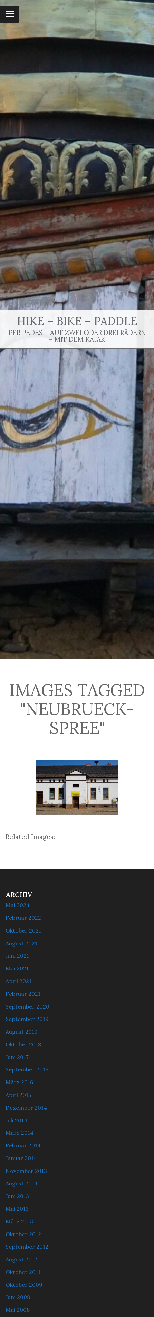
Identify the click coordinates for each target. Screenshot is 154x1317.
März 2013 (19, 1221)
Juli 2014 (16, 1120)
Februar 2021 (23, 993)
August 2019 (22, 1031)
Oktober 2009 (24, 1284)
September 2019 (27, 1018)
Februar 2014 (23, 1145)
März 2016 (19, 1082)
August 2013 (21, 1183)
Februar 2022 (23, 917)
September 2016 (27, 1069)
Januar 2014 (21, 1158)
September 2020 (27, 1006)
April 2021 (18, 981)
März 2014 (19, 1132)
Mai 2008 (18, 1309)
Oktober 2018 (23, 1044)
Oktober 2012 (23, 1234)
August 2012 (21, 1259)
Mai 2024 (18, 905)
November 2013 (26, 1170)
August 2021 (21, 943)
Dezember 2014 (26, 1107)
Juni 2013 (17, 1196)
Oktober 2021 (23, 930)
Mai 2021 (17, 968)
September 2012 (27, 1246)
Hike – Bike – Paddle (77, 321)
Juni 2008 (18, 1297)
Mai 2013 (17, 1208)
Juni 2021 (17, 955)
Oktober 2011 (23, 1272)
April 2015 (18, 1094)
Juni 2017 (17, 1057)
